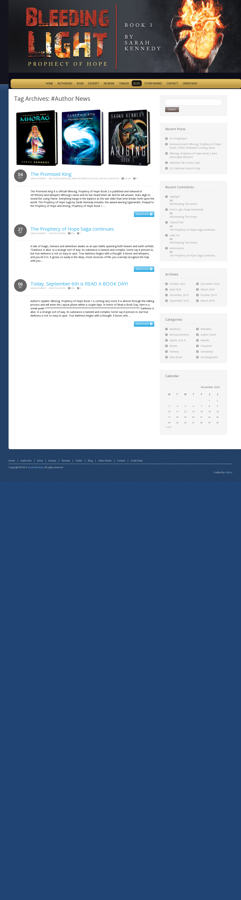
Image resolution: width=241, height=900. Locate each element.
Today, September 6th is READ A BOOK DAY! (79, 283)
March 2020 (208, 289)
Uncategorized (57, 233)
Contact (121, 460)
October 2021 (178, 283)
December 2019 (179, 295)
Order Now (136, 460)
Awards (205, 340)
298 (73, 288)
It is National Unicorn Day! (185, 168)
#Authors (54, 178)
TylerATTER (176, 222)
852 (73, 233)
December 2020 (210, 283)
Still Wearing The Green (183, 204)
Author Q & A (177, 340)
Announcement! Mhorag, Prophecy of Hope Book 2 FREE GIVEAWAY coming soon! (195, 145)
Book (40, 460)
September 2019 (179, 300)
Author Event (208, 334)
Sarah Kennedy (38, 178)
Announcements (80, 178)
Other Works (104, 460)
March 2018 (208, 300)
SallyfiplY (175, 196)
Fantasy (103, 178)
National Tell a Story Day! (185, 162)
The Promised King (50, 174)
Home (12, 460)
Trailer (79, 460)
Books (94, 178)
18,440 (128, 178)
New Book (113, 178)
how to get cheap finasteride (186, 209)
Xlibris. (229, 472)
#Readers (65, 178)
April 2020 (175, 289)
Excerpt (52, 460)
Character (206, 346)
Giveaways (207, 351)
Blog (90, 460)
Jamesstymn (177, 248)
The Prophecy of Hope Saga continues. (72, 229)
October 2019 (209, 295)
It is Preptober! (178, 138)
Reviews (66, 460)
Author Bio (26, 460)
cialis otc (175, 235)
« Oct (168, 427)
